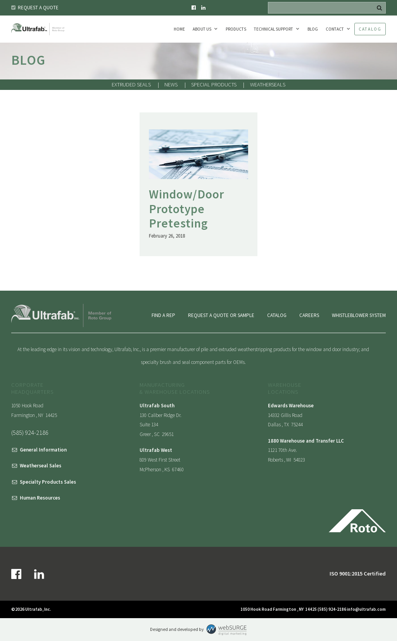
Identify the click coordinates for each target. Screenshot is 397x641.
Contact (335, 29)
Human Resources (40, 498)
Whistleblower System (359, 315)
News (171, 84)
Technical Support (273, 29)
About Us (202, 29)
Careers (309, 315)
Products (236, 29)
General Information (43, 449)
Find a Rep (163, 315)
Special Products (213, 84)
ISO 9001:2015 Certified (358, 573)
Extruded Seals (131, 84)
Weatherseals (267, 84)
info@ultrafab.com (366, 609)
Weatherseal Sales (40, 465)
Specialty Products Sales (48, 482)
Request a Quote (38, 7)
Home (179, 29)
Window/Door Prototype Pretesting (186, 208)
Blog (312, 29)
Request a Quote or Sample (221, 315)
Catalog (370, 29)
